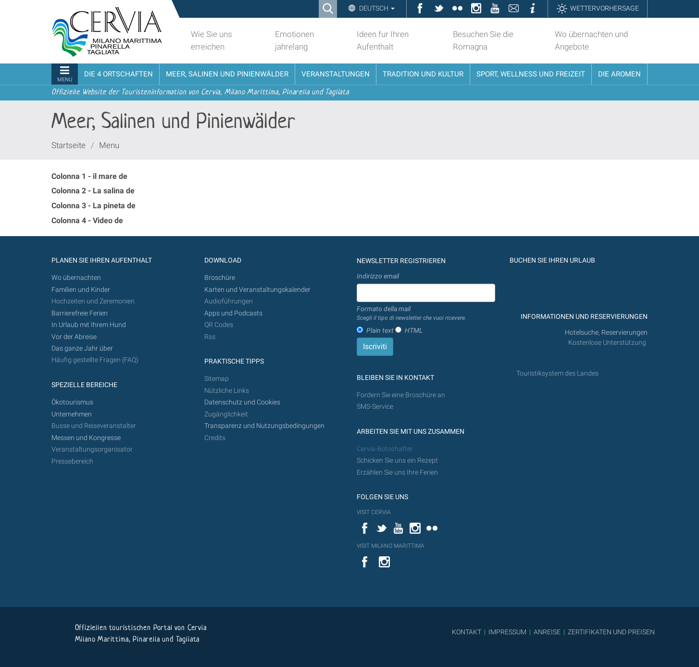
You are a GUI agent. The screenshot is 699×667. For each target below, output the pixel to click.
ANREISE (547, 632)
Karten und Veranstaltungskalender (257, 290)
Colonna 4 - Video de (87, 220)
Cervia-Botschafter (385, 449)
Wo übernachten (76, 278)
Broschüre (219, 278)
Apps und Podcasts (233, 313)
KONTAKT (466, 632)
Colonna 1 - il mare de (89, 176)
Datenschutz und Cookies (243, 402)
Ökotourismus (72, 402)
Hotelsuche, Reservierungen (606, 332)
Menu (109, 145)
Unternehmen (71, 414)
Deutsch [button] (376, 8)
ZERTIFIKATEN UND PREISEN (611, 632)
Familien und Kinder (80, 290)
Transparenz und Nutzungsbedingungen (264, 426)
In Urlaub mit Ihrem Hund (88, 325)
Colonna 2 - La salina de (93, 190)
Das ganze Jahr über (82, 348)
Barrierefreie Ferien (80, 313)
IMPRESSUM (507, 632)
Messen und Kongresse (86, 438)
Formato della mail (411, 313)
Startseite (68, 145)
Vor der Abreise (74, 337)
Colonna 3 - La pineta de (93, 205)
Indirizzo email (378, 276)
